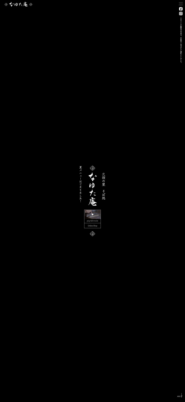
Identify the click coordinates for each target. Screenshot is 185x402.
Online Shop (92, 225)
